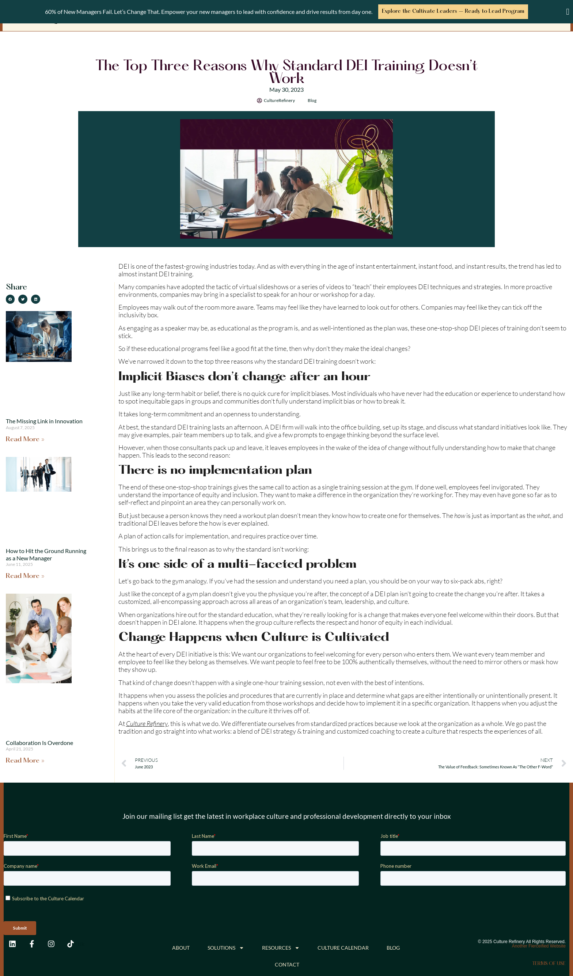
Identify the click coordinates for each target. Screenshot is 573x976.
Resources (281, 947)
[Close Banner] (567, 11)
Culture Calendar (343, 947)
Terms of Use (549, 963)
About (181, 947)
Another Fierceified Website (539, 945)
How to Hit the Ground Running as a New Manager (46, 554)
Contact (287, 964)
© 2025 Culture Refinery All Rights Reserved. (522, 941)
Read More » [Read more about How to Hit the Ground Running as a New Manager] (25, 575)
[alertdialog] (286, 11)
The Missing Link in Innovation (44, 420)
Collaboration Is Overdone (39, 741)
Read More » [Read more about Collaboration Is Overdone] (25, 760)
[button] (10, 298)
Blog (312, 99)
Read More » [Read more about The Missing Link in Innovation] (25, 439)
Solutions (226, 947)
